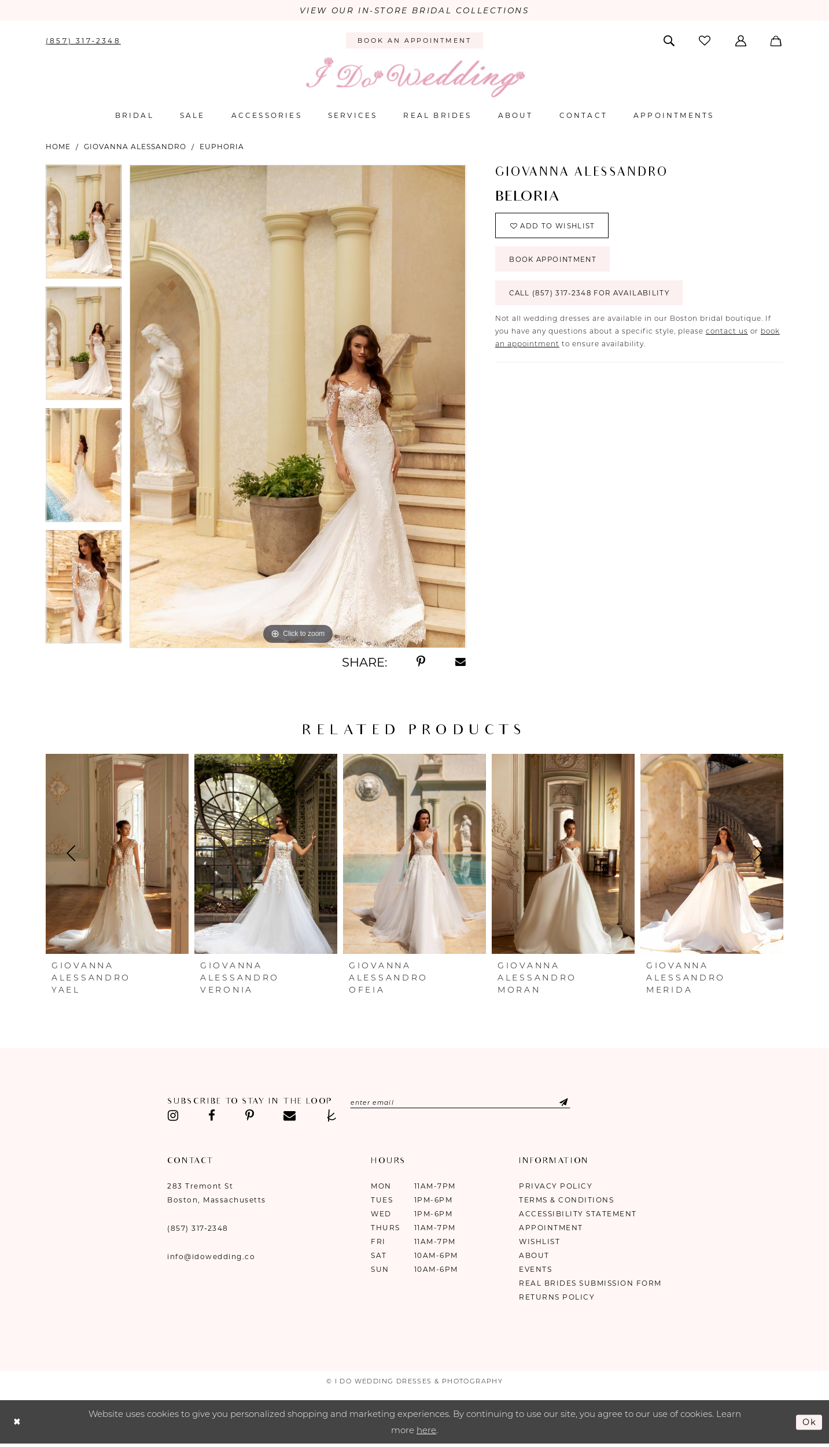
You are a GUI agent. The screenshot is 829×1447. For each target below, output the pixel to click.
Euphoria (222, 146)
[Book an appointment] (414, 41)
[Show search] (670, 40)
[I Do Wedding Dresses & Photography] (414, 77)
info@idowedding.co (211, 1257)
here (426, 1430)
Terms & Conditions (566, 1200)
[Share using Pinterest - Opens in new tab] (421, 662)
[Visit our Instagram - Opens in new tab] (173, 1116)
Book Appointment (555, 261)
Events (535, 1269)
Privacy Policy (555, 1186)
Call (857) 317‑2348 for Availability (593, 296)
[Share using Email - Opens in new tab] (460, 662)
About (534, 1256)
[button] (741, 40)
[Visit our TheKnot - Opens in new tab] (331, 1116)
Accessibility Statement (578, 1214)
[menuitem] (83, 40)
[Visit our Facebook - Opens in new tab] (212, 1116)
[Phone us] (83, 40)
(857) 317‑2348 (198, 1228)
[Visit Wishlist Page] (706, 40)
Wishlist (539, 1242)
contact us (727, 334)
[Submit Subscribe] (561, 1103)
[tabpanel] (83, 226)
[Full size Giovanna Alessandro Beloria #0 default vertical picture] (297, 406)
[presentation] (117, 854)
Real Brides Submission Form (590, 1283)
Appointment (551, 1228)
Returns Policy (557, 1297)
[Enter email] (463, 1103)
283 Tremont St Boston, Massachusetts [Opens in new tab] (216, 1193)
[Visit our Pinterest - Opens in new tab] (250, 1116)
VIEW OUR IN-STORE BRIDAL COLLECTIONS (414, 11)
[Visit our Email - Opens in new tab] (289, 1116)
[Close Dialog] (17, 1422)
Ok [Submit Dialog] (809, 1421)
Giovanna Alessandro (135, 146)
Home (58, 146)
